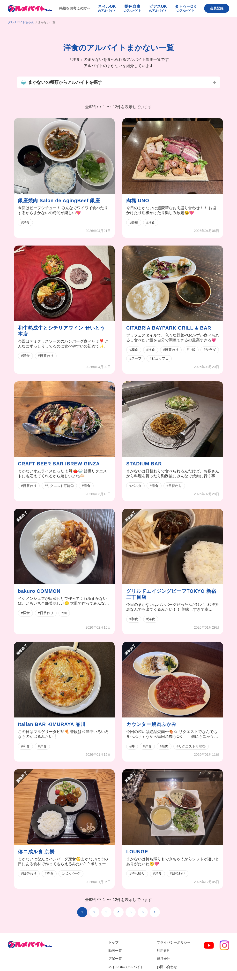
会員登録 (216, 8)
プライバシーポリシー (174, 942)
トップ (113, 942)
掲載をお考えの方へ (74, 8)
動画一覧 (115, 951)
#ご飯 (191, 350)
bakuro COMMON (39, 591)
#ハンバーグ (71, 873)
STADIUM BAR (144, 463)
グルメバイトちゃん (21, 22)
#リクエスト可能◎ (59, 486)
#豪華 (133, 222)
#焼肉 (164, 746)
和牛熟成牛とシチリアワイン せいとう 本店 (61, 331)
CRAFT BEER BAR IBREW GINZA (59, 463)
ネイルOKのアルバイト (126, 967)
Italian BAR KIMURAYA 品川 (52, 724)
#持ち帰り (137, 873)
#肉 (64, 613)
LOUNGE (137, 851)
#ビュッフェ (159, 358)
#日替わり (45, 356)
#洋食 (25, 222)
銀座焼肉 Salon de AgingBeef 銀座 (59, 200)
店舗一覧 (115, 959)
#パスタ (135, 486)
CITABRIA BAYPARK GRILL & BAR (168, 328)
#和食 (133, 350)
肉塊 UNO (137, 200)
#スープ (135, 358)
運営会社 (163, 959)
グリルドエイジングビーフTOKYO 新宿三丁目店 (171, 594)
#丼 (132, 746)
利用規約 (163, 951)
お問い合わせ (167, 967)
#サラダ (210, 350)
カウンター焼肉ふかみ (151, 724)
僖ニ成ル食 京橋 (36, 851)
